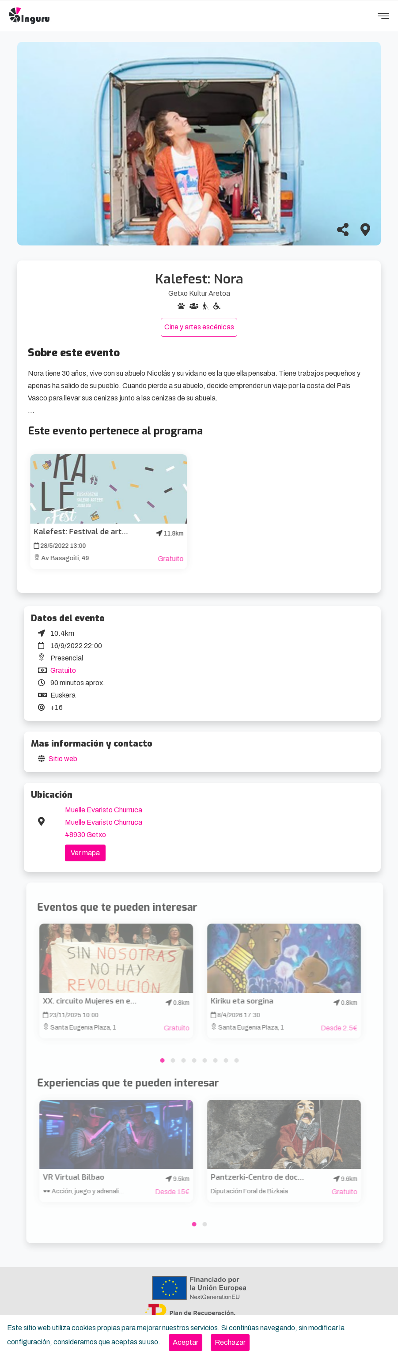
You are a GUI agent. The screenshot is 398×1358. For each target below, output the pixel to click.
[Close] (185, 1342)
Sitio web (63, 758)
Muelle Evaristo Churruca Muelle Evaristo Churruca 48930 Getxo (103, 822)
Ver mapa (85, 852)
